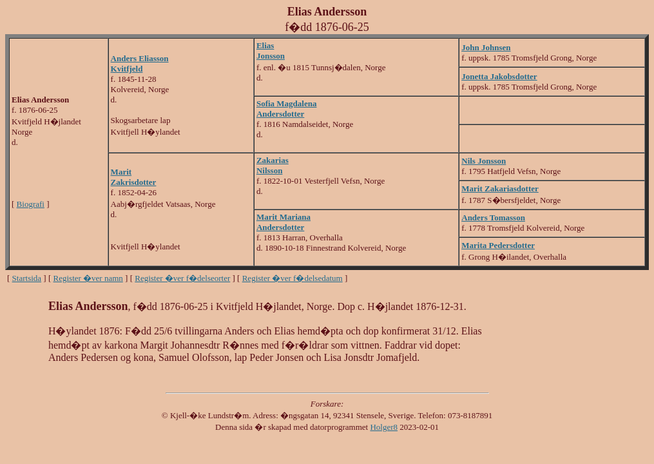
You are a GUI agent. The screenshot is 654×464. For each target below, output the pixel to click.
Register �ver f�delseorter (182, 278)
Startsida (27, 278)
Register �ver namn (88, 278)
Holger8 (384, 427)
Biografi (30, 204)
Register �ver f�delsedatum (292, 278)
